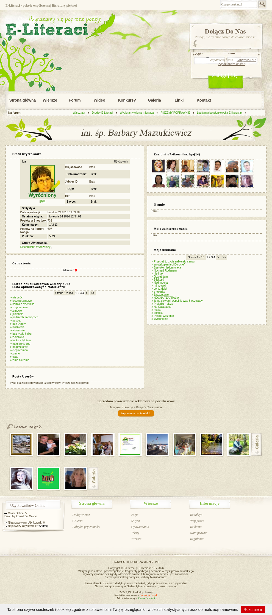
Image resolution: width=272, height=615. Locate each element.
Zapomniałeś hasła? (231, 64)
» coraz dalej (159, 288)
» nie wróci (16, 297)
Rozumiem (253, 609)
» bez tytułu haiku (21, 333)
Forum (75, 100)
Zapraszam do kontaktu (136, 413)
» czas (14, 356)
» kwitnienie (17, 327)
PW (42, 201)
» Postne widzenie (162, 315)
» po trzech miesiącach (24, 317)
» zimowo (16, 310)
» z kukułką (158, 291)
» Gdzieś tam (159, 276)
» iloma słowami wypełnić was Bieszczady (176, 300)
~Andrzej (42, 525)
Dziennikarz (27, 246)
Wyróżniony (43, 246)
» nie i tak (157, 273)
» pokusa (157, 312)
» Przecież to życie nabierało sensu (173, 261)
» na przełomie (19, 346)
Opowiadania (140, 527)
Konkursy (127, 100)
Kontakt (204, 100)
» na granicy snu (20, 343)
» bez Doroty (18, 323)
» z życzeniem (18, 307)
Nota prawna (198, 533)
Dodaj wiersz (81, 515)
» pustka (15, 320)
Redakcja (196, 515)
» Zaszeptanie (160, 294)
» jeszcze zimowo (21, 300)
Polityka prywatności (86, 527)
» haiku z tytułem (20, 340)
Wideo (99, 100)
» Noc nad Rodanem (164, 270)
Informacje (210, 503)
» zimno (15, 353)
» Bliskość (157, 279)
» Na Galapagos (161, 306)
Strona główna (22, 100)
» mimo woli (158, 285)
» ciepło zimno (19, 350)
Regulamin (197, 539)
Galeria (154, 100)
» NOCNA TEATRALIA (165, 297)
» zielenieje (17, 337)
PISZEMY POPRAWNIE (178, 112)
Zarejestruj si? (246, 60)
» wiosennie (17, 330)
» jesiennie (16, 313)
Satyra (135, 521)
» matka (156, 309)
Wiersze (50, 100)
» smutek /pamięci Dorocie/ (168, 264)
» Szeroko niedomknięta (166, 267)
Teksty (135, 533)
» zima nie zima (19, 360)
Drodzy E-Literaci (105, 112)
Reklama (196, 527)
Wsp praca (197, 521)
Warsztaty (82, 112)
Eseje (134, 515)
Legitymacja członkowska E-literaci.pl (222, 112)
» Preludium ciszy (162, 303)
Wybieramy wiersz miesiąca (139, 112)
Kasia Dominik (147, 598)
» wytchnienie (159, 318)
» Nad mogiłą (159, 282)
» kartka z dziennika (22, 304)
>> (93, 293)
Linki (179, 100)
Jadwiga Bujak (148, 595)
